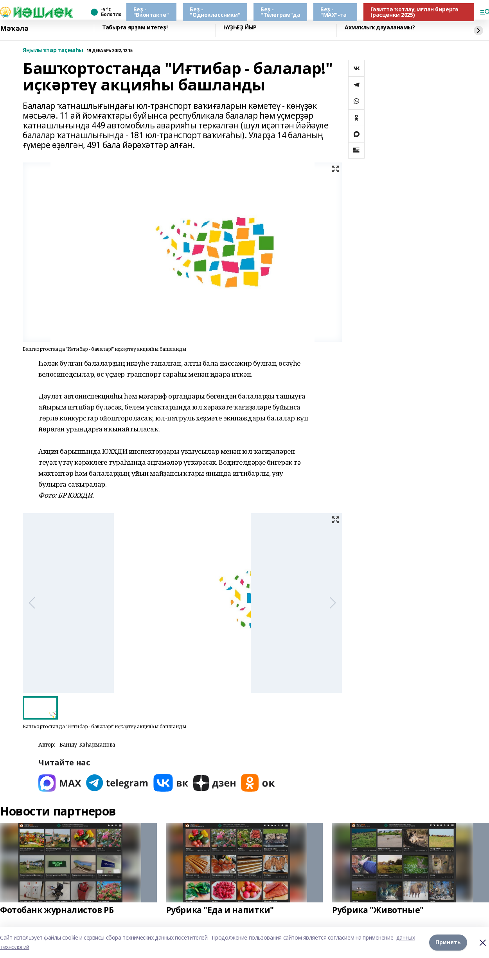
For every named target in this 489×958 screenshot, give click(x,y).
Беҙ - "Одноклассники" (215, 11)
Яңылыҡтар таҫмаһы (53, 50)
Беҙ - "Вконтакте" (151, 11)
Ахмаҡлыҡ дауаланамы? (380, 27)
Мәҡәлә (14, 28)
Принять (448, 942)
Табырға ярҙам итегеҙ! (134, 27)
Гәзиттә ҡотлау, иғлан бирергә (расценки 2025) (414, 11)
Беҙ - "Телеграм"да (280, 11)
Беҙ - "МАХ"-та (333, 11)
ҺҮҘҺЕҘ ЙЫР (240, 27)
